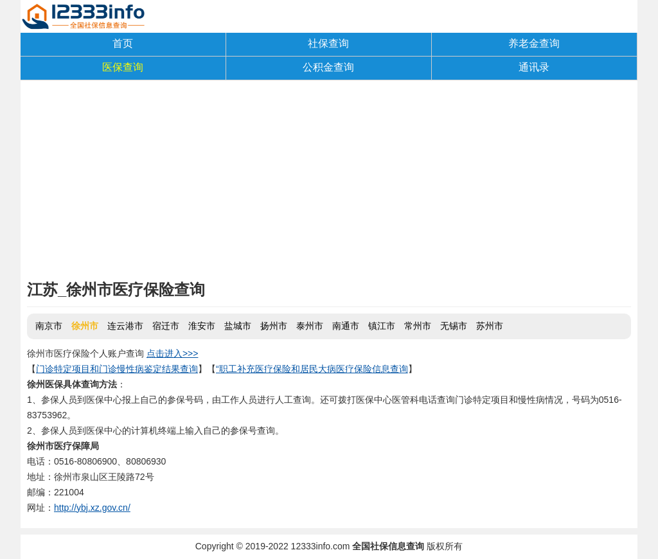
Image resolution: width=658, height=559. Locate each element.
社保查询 (328, 43)
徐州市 (84, 326)
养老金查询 (534, 43)
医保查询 (122, 67)
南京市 (48, 326)
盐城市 (237, 326)
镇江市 (381, 326)
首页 (122, 43)
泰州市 (309, 326)
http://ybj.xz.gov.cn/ (92, 507)
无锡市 (453, 326)
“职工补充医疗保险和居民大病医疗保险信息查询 (312, 369)
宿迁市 (165, 326)
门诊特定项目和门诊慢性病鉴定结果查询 (117, 369)
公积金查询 (328, 67)
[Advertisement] (329, 183)
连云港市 (125, 326)
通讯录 (534, 67)
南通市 (345, 326)
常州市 (417, 326)
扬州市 (273, 326)
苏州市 (489, 326)
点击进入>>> (173, 353)
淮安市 (201, 326)
